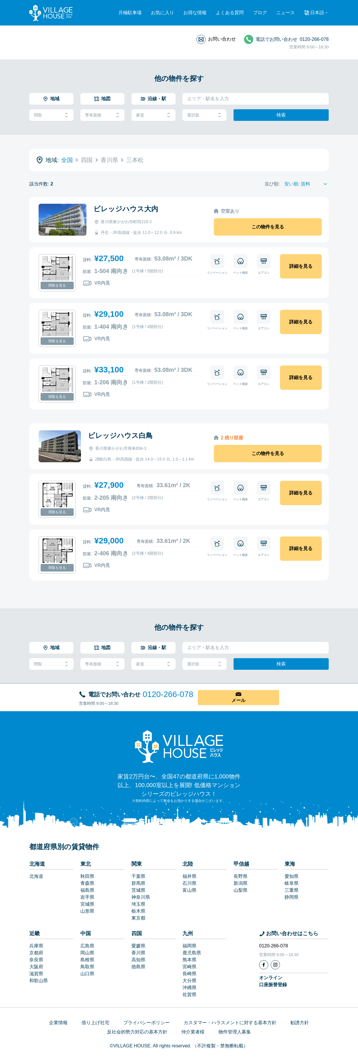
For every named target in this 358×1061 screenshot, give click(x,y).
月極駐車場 (130, 12)
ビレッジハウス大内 (125, 209)
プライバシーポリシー (146, 1022)
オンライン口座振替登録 (273, 981)
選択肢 (204, 115)
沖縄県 (189, 987)
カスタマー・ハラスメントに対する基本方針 (230, 1022)
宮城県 (87, 904)
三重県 (292, 890)
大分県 (189, 980)
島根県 (87, 959)
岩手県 (87, 897)
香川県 (138, 952)
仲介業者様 (193, 1031)
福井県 (189, 876)
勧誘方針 (299, 1022)
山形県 (87, 911)
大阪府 (36, 966)
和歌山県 (38, 980)
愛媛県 (138, 945)
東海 (290, 864)
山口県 (87, 973)
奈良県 (36, 959)
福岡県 (189, 945)
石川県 (189, 883)
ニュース (285, 12)
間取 (51, 115)
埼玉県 (138, 904)
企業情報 (58, 1022)
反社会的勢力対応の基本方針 (137, 1031)
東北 (85, 864)
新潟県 (240, 883)
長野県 (240, 876)
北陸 (187, 864)
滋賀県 (36, 973)
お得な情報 (195, 12)
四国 (136, 933)
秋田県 (87, 876)
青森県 (87, 883)
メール (238, 700)
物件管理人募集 (234, 1031)
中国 (85, 933)
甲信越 (241, 864)
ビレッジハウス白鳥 (120, 435)
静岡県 (292, 897)
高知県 (138, 959)
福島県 (87, 890)
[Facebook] (263, 964)
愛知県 (292, 876)
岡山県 (87, 952)
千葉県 (138, 876)
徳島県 (138, 966)
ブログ (260, 12)
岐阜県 (292, 883)
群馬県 (138, 883)
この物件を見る (268, 226)
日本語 (317, 12)
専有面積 (102, 115)
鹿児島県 (191, 952)
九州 (187, 933)
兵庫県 (36, 945)
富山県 (189, 890)
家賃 (153, 115)
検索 (281, 114)
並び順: (272, 183)
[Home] (179, 746)
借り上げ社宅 (95, 1022)
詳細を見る (300, 266)
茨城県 (138, 890)
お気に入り (162, 12)
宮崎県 (189, 966)
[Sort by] (306, 184)
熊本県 (189, 959)
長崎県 (189, 973)
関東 (136, 864)
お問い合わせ (222, 39)
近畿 (34, 933)
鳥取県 (87, 966)
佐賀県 (189, 994)
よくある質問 (230, 12)
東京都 (138, 918)
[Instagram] (275, 964)
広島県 (87, 945)
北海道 (37, 864)
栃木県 (138, 911)
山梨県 (240, 890)
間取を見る (57, 285)
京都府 (36, 952)
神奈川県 (140, 897)
